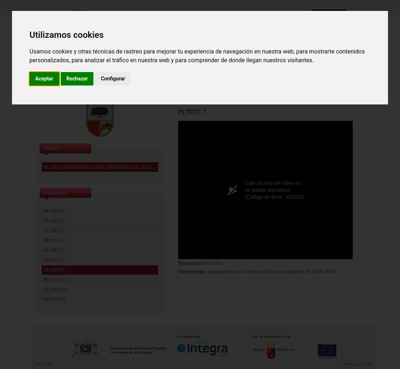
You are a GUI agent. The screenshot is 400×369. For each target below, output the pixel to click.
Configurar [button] (113, 79)
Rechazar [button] (77, 79)
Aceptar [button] (44, 79)
